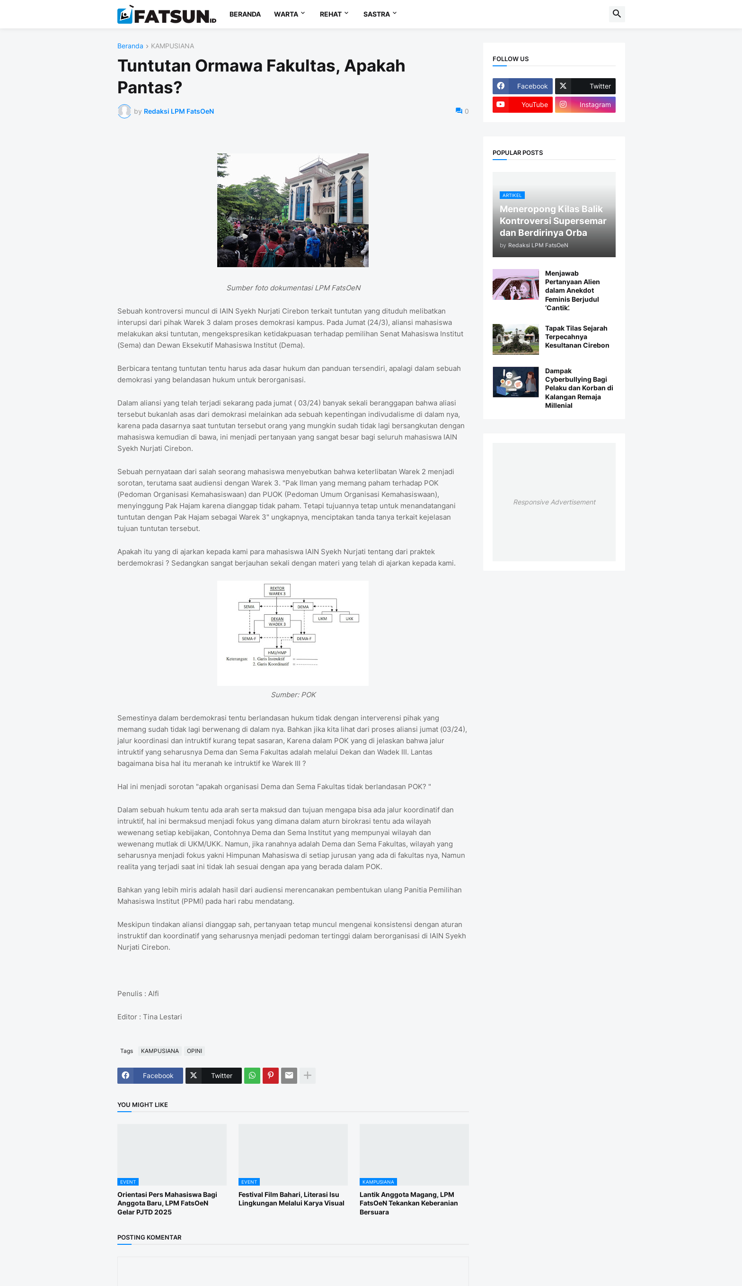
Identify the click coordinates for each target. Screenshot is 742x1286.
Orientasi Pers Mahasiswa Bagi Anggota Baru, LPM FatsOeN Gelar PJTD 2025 (167, 1202)
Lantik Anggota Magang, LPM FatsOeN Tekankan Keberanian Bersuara (409, 1202)
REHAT (331, 14)
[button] (617, 14)
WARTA (286, 14)
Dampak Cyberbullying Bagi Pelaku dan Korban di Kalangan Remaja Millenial (579, 388)
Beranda (130, 46)
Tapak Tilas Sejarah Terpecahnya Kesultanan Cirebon (577, 336)
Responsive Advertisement (554, 502)
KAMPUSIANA (172, 46)
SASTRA (376, 14)
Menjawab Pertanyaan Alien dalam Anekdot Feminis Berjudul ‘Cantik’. (572, 290)
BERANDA (245, 14)
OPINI (194, 1050)
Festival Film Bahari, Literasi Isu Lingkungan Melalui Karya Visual (291, 1198)
